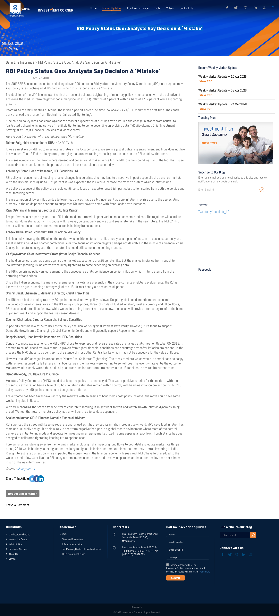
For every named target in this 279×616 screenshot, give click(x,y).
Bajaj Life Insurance (20, 62)
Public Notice (15, 544)
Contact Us (186, 8)
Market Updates (111, 8)
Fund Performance (137, 8)
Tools (157, 8)
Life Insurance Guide (72, 544)
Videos (170, 8)
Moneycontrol (26, 468)
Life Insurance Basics (19, 534)
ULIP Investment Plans (73, 554)
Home (93, 8)
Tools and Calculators (72, 539)
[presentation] (196, 590)
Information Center (18, 539)
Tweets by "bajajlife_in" (213, 211)
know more (209, 142)
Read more (205, 571)
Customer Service (18, 549)
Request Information (22, 493)
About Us (13, 554)
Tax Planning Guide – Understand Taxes (81, 549)
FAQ (64, 534)
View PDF (205, 81)
